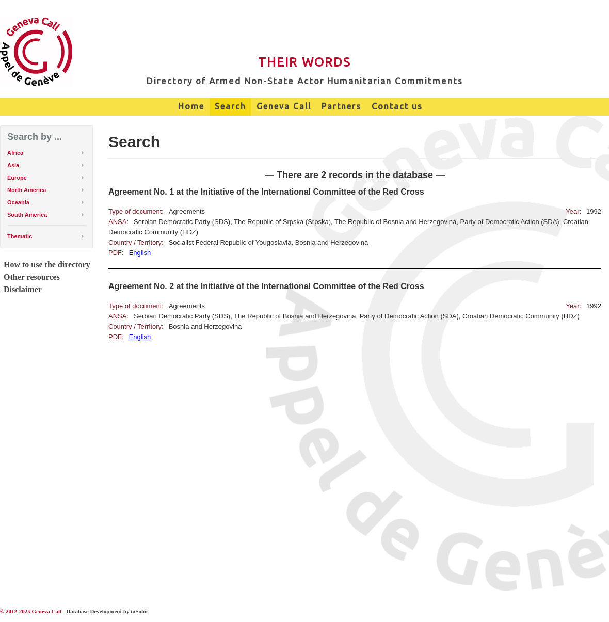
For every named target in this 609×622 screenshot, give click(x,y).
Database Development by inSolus (107, 611)
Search (230, 106)
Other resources (32, 277)
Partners (341, 106)
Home (191, 106)
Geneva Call (284, 106)
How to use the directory (47, 264)
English (140, 253)
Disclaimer (23, 289)
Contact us (397, 106)
